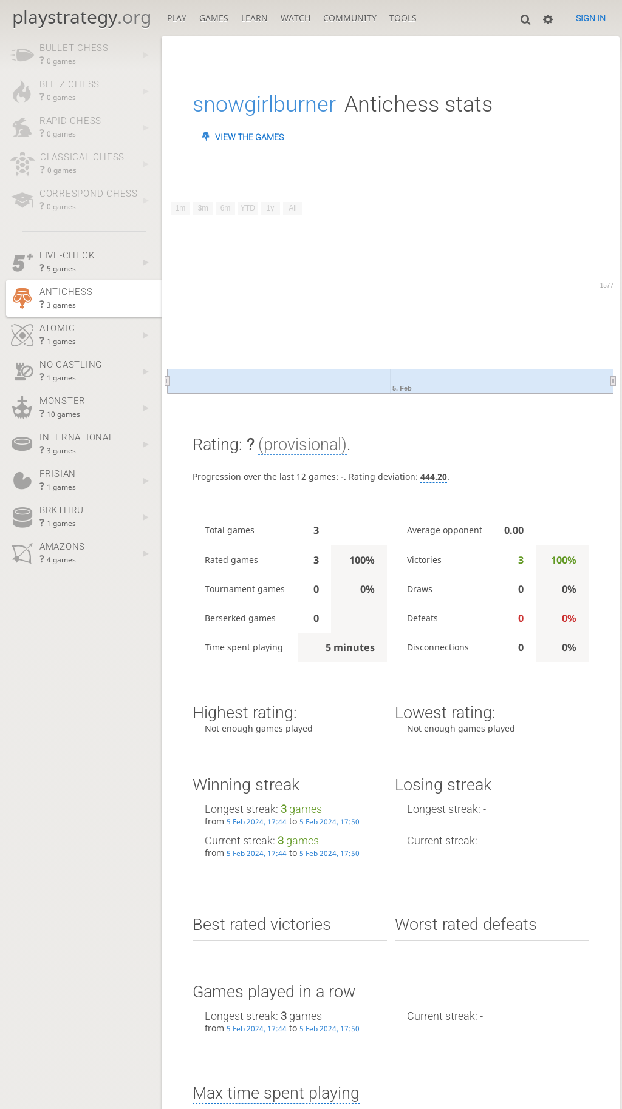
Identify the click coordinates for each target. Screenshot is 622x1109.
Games (213, 18)
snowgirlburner (264, 104)
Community (350, 18)
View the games (249, 137)
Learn (254, 18)
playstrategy (81, 16)
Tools (403, 18)
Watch (295, 18)
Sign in (591, 18)
